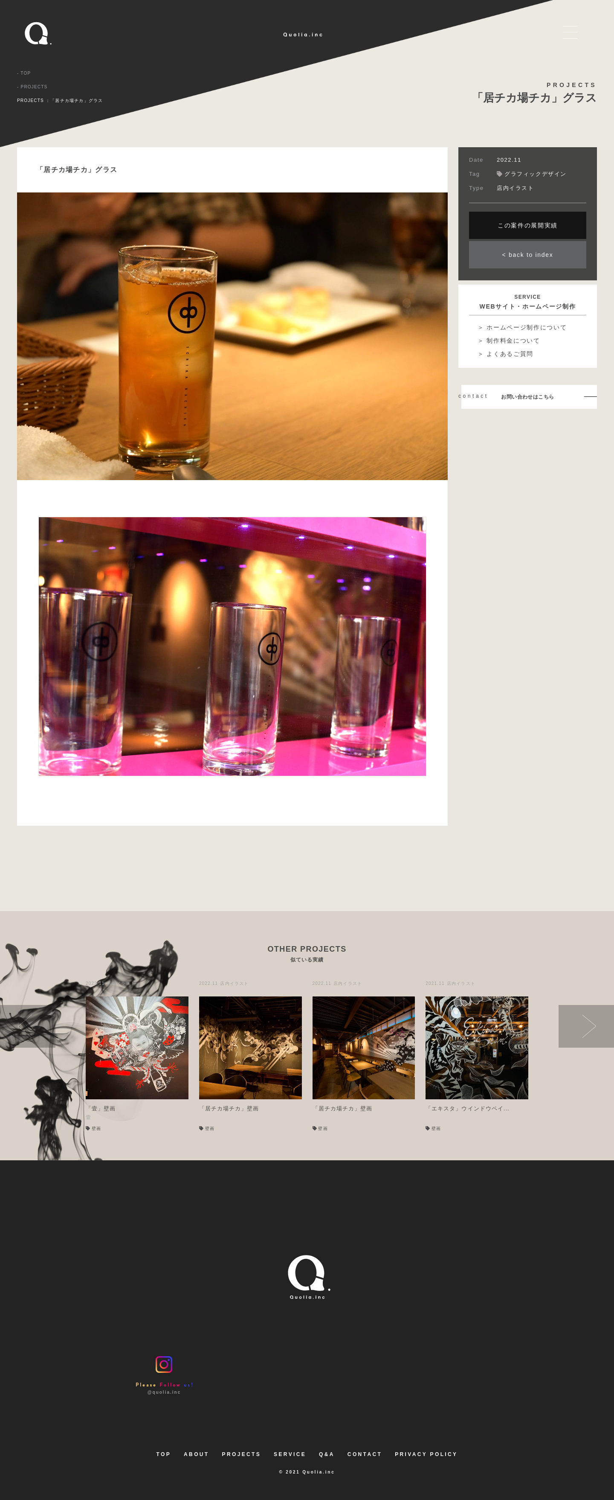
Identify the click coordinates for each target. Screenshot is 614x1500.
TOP (163, 1454)
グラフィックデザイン (532, 174)
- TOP (24, 72)
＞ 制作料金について (509, 340)
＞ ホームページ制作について (522, 327)
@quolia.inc (164, 1375)
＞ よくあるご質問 (505, 353)
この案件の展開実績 (528, 225)
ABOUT (196, 1454)
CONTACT (365, 1454)
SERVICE (290, 1454)
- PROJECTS (32, 86)
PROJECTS (241, 1454)
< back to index (527, 254)
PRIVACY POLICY (426, 1454)
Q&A (327, 1454)
